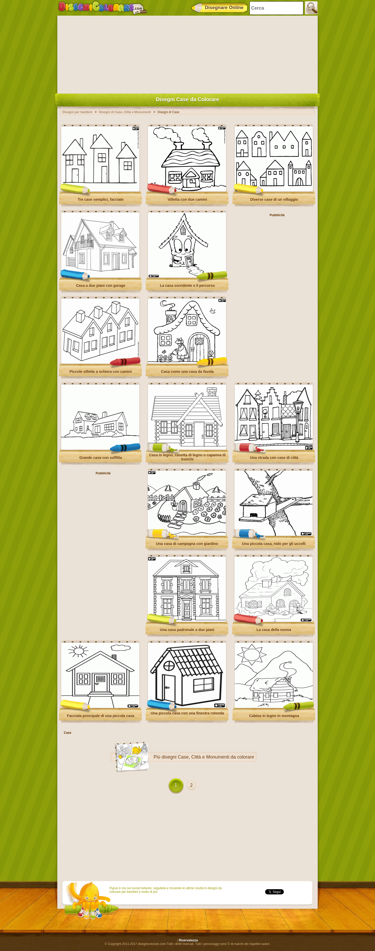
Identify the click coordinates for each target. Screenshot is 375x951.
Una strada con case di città (274, 458)
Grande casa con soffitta (100, 458)
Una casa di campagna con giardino (187, 544)
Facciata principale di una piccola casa (100, 716)
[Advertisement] (187, 53)
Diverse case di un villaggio (274, 199)
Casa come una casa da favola (187, 372)
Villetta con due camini (187, 199)
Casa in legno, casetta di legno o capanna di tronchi (187, 457)
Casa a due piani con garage (100, 285)
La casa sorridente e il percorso (187, 285)
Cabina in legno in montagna (274, 716)
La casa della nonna (274, 630)
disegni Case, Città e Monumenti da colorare (207, 757)
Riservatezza (188, 940)
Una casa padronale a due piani (187, 630)
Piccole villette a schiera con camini (101, 372)
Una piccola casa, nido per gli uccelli (273, 544)
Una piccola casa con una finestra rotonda (187, 713)
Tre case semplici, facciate (101, 199)
